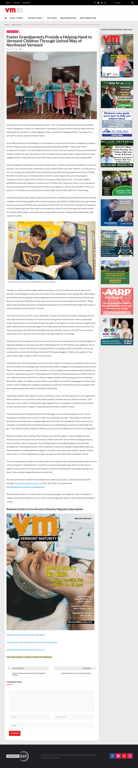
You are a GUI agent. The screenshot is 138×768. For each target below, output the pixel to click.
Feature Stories (35, 18)
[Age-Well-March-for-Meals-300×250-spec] (117, 331)
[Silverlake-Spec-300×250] (117, 124)
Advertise (26, 3)
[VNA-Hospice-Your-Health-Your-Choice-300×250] (117, 212)
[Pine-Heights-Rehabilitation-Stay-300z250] (117, 243)
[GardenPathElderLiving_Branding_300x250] (117, 183)
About (8, 3)
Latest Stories (16, 18)
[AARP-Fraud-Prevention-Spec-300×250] (117, 301)
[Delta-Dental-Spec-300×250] (117, 94)
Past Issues (52, 18)
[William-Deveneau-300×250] (117, 153)
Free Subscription (68, 18)
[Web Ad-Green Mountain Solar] (115, 272)
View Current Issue (88, 18)
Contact (16, 3)
